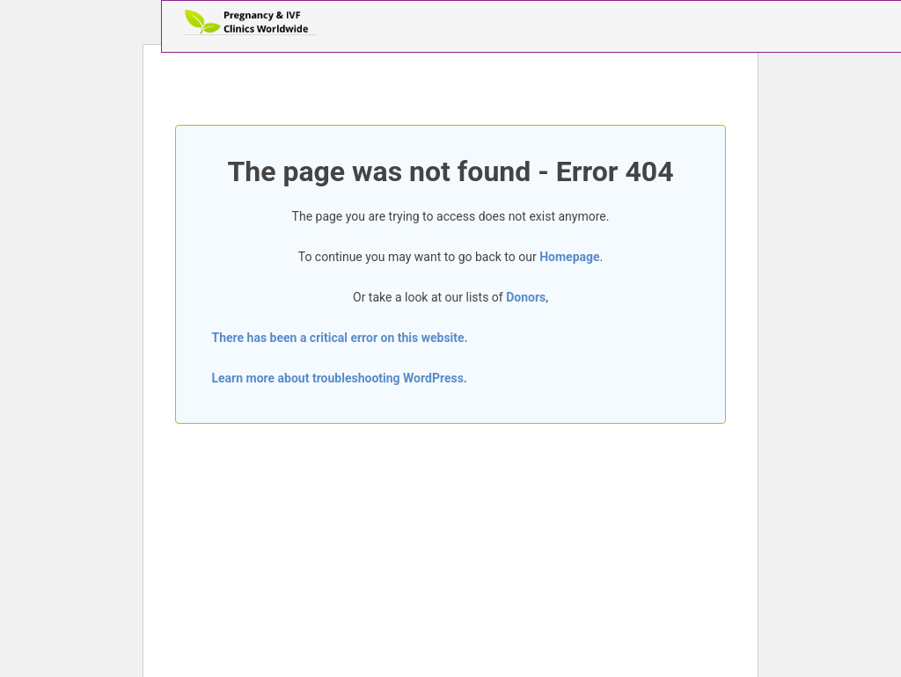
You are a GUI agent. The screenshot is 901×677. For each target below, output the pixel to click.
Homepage (569, 257)
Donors (526, 297)
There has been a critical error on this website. (339, 338)
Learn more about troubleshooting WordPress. (338, 378)
